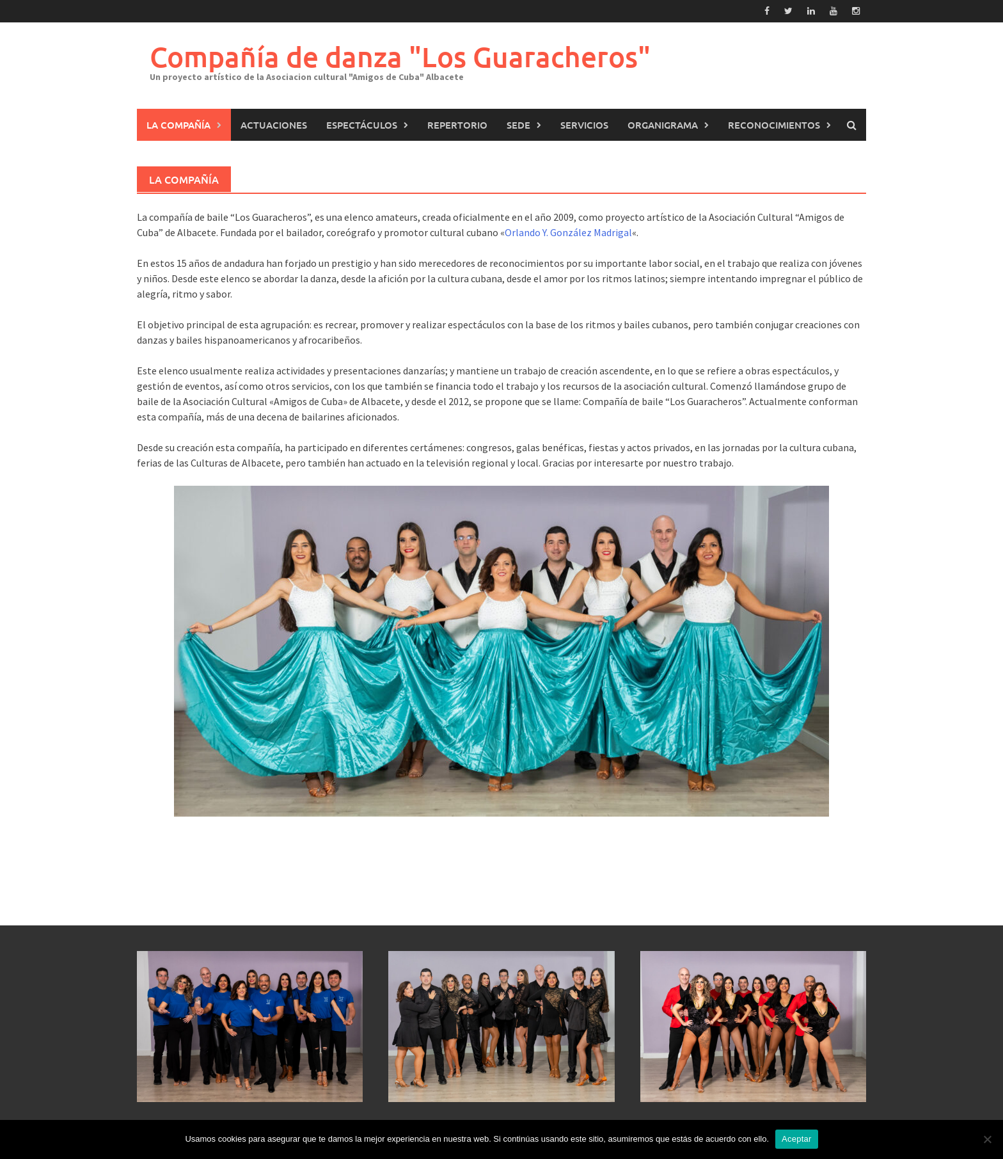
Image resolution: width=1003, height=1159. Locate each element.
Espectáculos (361, 124)
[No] (987, 1139)
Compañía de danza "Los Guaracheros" (400, 56)
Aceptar (797, 1139)
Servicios (584, 124)
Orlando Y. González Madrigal (568, 232)
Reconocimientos (774, 124)
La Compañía (178, 124)
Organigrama (663, 124)
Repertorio (457, 124)
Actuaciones (274, 124)
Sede (518, 124)
